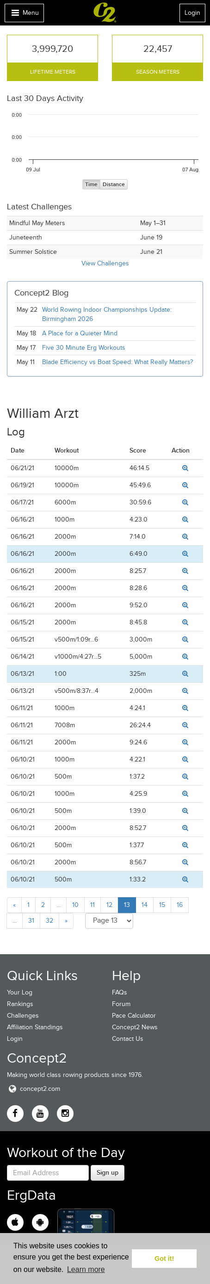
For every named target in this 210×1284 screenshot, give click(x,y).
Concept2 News (135, 1027)
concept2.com (33, 1088)
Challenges (23, 1015)
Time (91, 184)
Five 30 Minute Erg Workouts (83, 347)
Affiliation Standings (35, 1027)
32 (49, 920)
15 (162, 904)
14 (145, 904)
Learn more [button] (86, 1269)
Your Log (19, 992)
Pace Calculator (134, 1015)
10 (75, 904)
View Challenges (105, 263)
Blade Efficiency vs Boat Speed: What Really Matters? (117, 362)
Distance (114, 184)
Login (192, 12)
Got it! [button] (164, 1258)
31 (31, 920)
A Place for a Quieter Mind (79, 333)
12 (109, 904)
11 (92, 904)
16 (180, 904)
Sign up (107, 1172)
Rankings (20, 1004)
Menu (24, 15)
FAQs (119, 992)
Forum (121, 1004)
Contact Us (127, 1038)
